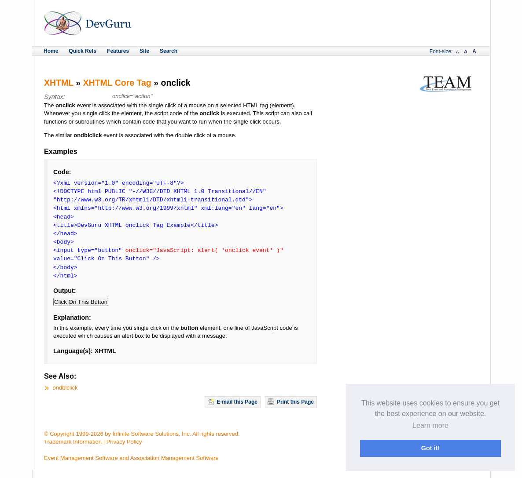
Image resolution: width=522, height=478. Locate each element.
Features (118, 51)
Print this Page (295, 402)
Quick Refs (82, 51)
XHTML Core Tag (117, 83)
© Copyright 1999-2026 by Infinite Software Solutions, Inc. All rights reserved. (142, 434)
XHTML (59, 83)
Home (51, 51)
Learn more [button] (430, 425)
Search (168, 51)
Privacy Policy (124, 441)
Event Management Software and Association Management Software (131, 458)
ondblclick (65, 387)
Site (144, 51)
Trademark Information (73, 441)
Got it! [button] (430, 448)
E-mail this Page (237, 402)
